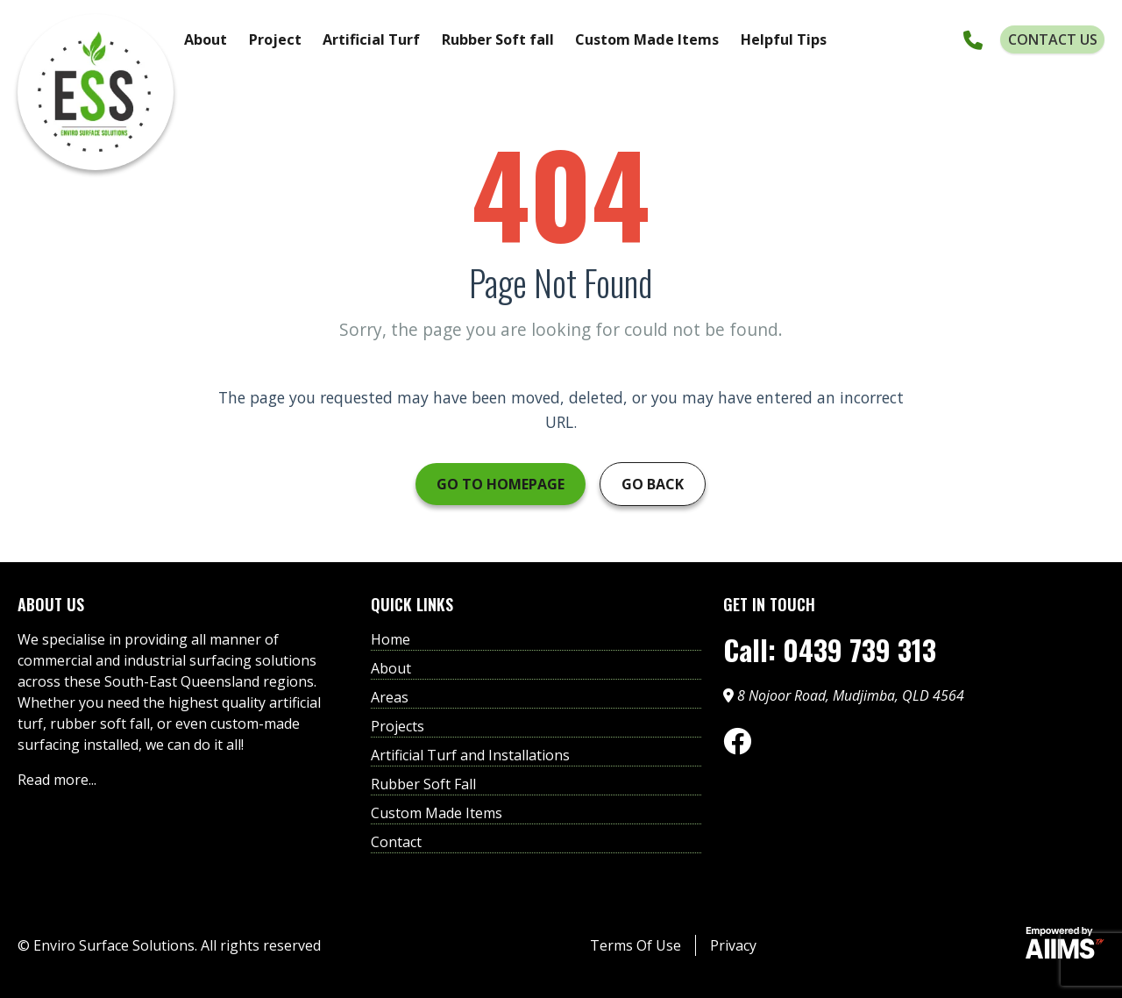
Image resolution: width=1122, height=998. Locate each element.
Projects (397, 726)
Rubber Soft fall (498, 39)
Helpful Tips (784, 39)
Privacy (733, 945)
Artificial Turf (371, 39)
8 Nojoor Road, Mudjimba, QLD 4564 (843, 695)
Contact (396, 842)
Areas (389, 697)
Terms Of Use (635, 945)
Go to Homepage (501, 484)
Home (390, 639)
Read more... (57, 779)
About (205, 39)
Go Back (652, 484)
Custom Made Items (647, 39)
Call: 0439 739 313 (829, 649)
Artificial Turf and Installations (470, 755)
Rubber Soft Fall (423, 784)
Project (275, 39)
